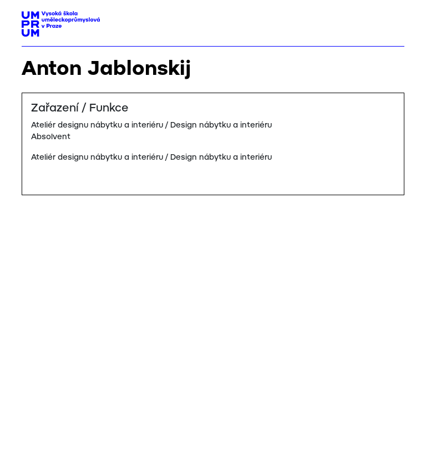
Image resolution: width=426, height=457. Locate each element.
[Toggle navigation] (391, 20)
